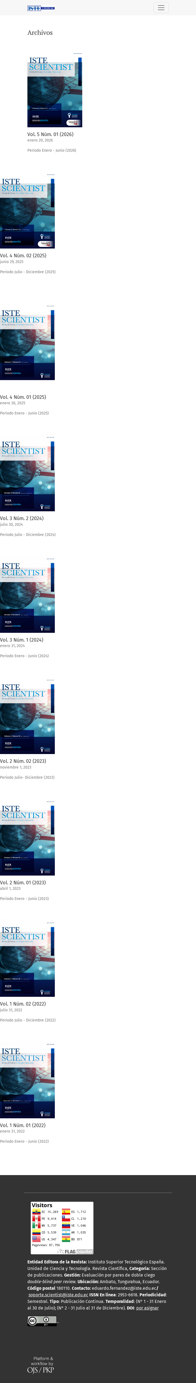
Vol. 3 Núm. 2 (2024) (22, 518)
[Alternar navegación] (161, 7)
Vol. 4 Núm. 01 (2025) (23, 397)
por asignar (147, 1308)
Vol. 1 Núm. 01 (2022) (23, 1125)
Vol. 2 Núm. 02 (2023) (23, 761)
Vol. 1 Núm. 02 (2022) (23, 1004)
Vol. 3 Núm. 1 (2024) (21, 640)
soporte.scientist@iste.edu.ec (58, 1294)
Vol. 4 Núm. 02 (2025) (23, 256)
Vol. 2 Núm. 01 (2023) (23, 883)
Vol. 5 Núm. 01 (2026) (50, 134)
